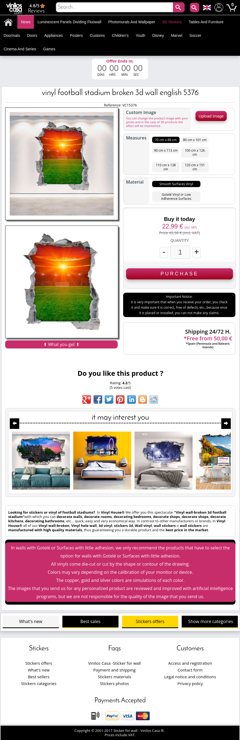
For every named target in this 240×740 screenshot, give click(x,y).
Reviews (37, 8)
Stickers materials (114, 676)
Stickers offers (150, 621)
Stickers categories (38, 683)
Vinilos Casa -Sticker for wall (114, 663)
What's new (30, 621)
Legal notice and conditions (190, 676)
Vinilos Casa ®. (153, 730)
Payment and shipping (114, 670)
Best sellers (38, 676)
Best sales (90, 621)
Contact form (190, 670)
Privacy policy (190, 683)
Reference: (113, 105)
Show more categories (210, 621)
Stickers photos (114, 683)
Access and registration (190, 663)
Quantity (179, 240)
